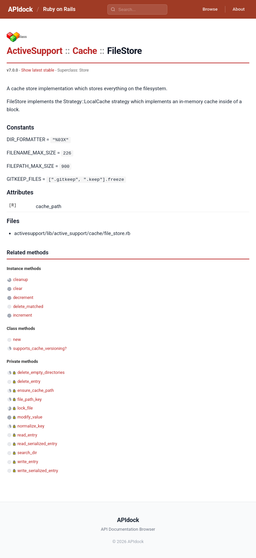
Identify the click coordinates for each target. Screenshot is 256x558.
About (237, 9)
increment (22, 314)
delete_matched (28, 305)
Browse (207, 9)
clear (17, 287)
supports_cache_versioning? (40, 347)
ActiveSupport (34, 51)
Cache (85, 51)
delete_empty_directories (41, 371)
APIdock (20, 9)
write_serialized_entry (37, 469)
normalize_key (30, 425)
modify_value (29, 416)
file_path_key (29, 398)
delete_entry (28, 380)
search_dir (27, 451)
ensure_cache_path (35, 389)
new (17, 338)
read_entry (27, 433)
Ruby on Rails (59, 9)
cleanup (20, 278)
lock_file (25, 407)
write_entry (27, 460)
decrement (23, 296)
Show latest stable (37, 70)
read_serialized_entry (37, 442)
